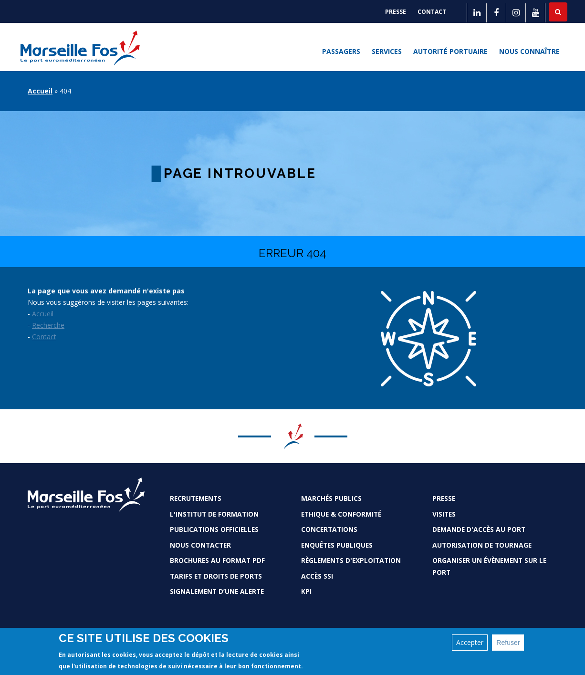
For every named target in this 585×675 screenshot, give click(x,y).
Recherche (48, 325)
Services (387, 51)
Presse (395, 12)
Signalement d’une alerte (217, 591)
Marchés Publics (331, 498)
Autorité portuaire (450, 51)
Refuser (508, 642)
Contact (432, 12)
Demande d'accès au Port (478, 529)
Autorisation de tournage (482, 545)
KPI (306, 591)
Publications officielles (214, 529)
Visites (444, 514)
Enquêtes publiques (337, 545)
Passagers (341, 51)
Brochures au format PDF (217, 560)
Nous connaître (529, 51)
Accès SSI (317, 576)
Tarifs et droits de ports (216, 576)
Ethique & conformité (341, 514)
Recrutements (195, 498)
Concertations (329, 529)
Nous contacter (200, 545)
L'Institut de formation (214, 514)
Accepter (469, 642)
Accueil (40, 90)
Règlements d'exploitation (351, 560)
